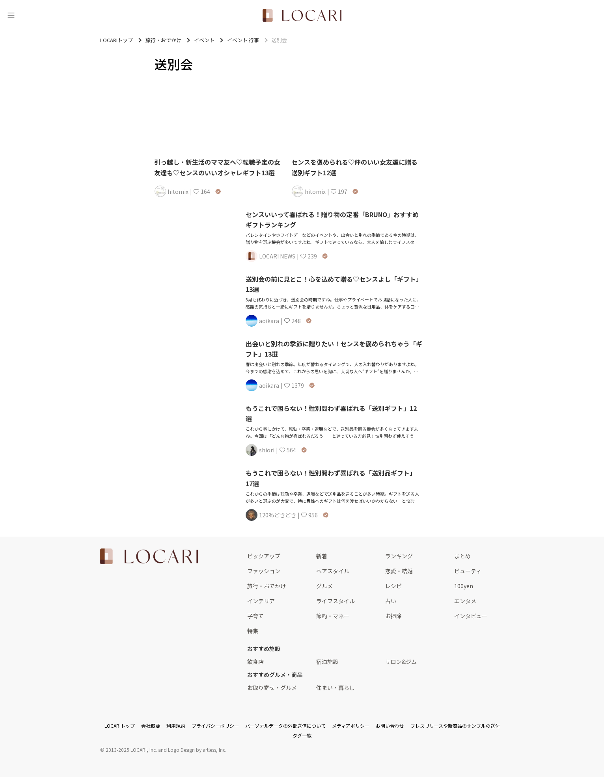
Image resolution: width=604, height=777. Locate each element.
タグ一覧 (302, 735)
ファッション (263, 571)
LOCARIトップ (119, 725)
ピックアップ (263, 556)
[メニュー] (11, 15)
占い (390, 601)
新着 (321, 556)
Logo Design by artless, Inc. (197, 749)
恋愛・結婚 (399, 571)
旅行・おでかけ (266, 586)
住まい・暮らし (335, 687)
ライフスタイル (335, 601)
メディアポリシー (350, 725)
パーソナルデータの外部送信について (285, 725)
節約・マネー (332, 616)
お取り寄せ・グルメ (272, 687)
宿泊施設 (327, 661)
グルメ (324, 586)
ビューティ (467, 571)
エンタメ (465, 601)
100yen (463, 586)
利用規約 (175, 725)
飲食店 (255, 661)
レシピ (393, 586)
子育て (255, 616)
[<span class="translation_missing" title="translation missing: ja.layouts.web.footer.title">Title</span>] (149, 556)
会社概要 (150, 725)
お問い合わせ (390, 725)
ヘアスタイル (332, 571)
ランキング (399, 556)
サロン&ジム (401, 661)
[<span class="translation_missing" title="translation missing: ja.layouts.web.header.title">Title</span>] (302, 15)
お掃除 (393, 616)
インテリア (261, 601)
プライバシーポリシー (215, 725)
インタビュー (470, 616)
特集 (252, 631)
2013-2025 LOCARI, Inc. (131, 749)
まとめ (462, 556)
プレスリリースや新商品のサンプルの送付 (455, 725)
